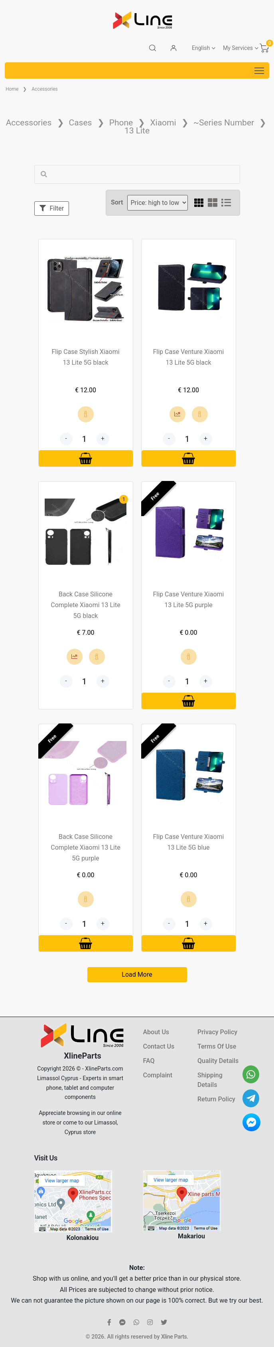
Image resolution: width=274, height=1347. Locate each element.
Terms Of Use (216, 1046)
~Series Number (223, 122)
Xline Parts (174, 1336)
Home (12, 89)
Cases (80, 122)
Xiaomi (163, 122)
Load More (137, 974)
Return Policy (216, 1099)
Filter (51, 208)
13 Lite (137, 130)
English (201, 48)
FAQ (149, 1061)
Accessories (45, 89)
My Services (238, 48)
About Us (156, 1032)
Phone (121, 122)
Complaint (157, 1075)
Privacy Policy (217, 1032)
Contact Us (159, 1046)
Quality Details (218, 1061)
